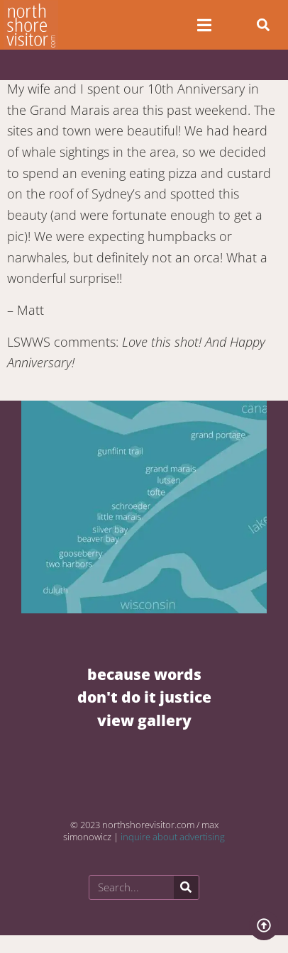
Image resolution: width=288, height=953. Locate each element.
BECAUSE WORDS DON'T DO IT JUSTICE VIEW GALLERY (144, 697)
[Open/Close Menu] (204, 25)
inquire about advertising (173, 836)
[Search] (186, 887)
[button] (263, 25)
